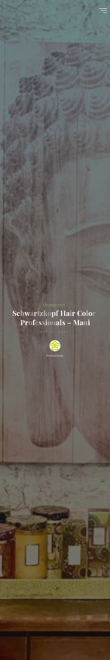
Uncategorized (54, 305)
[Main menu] (103, 10)
